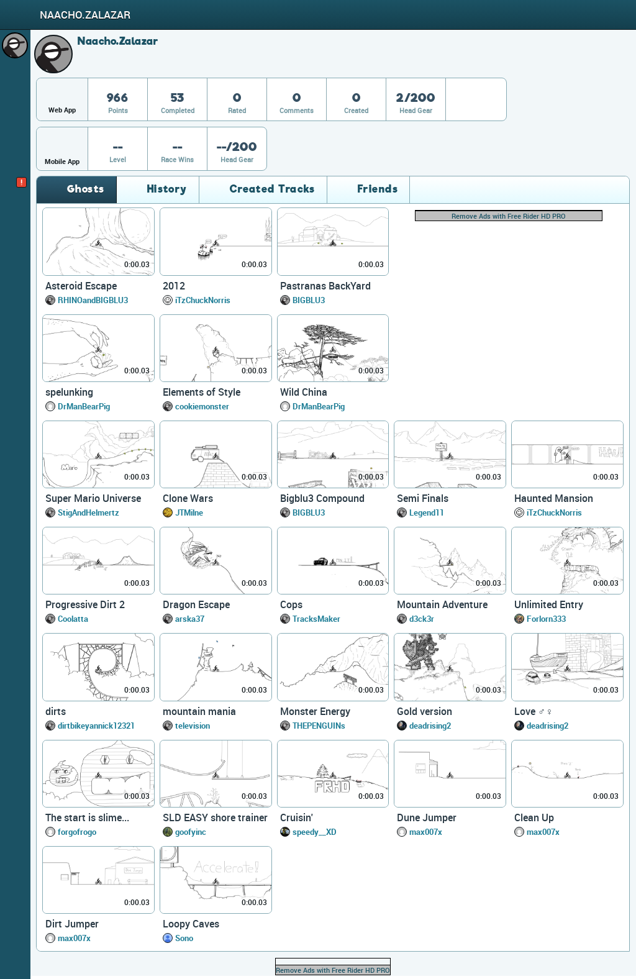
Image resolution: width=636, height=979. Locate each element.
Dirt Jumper (72, 924)
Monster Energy (315, 711)
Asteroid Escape (81, 286)
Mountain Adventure (442, 604)
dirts (55, 711)
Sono (184, 938)
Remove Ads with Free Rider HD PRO (509, 216)
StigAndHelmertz (88, 512)
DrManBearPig (84, 406)
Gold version (424, 711)
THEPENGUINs (319, 726)
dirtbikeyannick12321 (96, 726)
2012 (174, 286)
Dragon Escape (196, 604)
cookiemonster (202, 406)
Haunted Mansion (553, 498)
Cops (291, 604)
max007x (425, 832)
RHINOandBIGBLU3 (93, 300)
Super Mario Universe (93, 498)
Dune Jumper (427, 817)
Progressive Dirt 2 (85, 604)
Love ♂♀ (533, 711)
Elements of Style (201, 392)
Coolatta (73, 619)
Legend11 (426, 512)
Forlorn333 (546, 619)
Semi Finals (422, 498)
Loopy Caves (191, 924)
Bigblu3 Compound (322, 498)
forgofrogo (77, 832)
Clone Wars (188, 498)
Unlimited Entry (548, 604)
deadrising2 (430, 726)
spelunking (69, 392)
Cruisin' (296, 817)
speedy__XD (315, 832)
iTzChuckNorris (202, 300)
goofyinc (190, 832)
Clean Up (534, 817)
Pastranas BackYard (325, 286)
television (192, 726)
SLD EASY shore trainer (215, 817)
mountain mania (199, 711)
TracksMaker (316, 619)
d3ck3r (421, 619)
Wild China (303, 392)
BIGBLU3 (309, 300)
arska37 (189, 619)
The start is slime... (87, 817)
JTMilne (189, 512)
